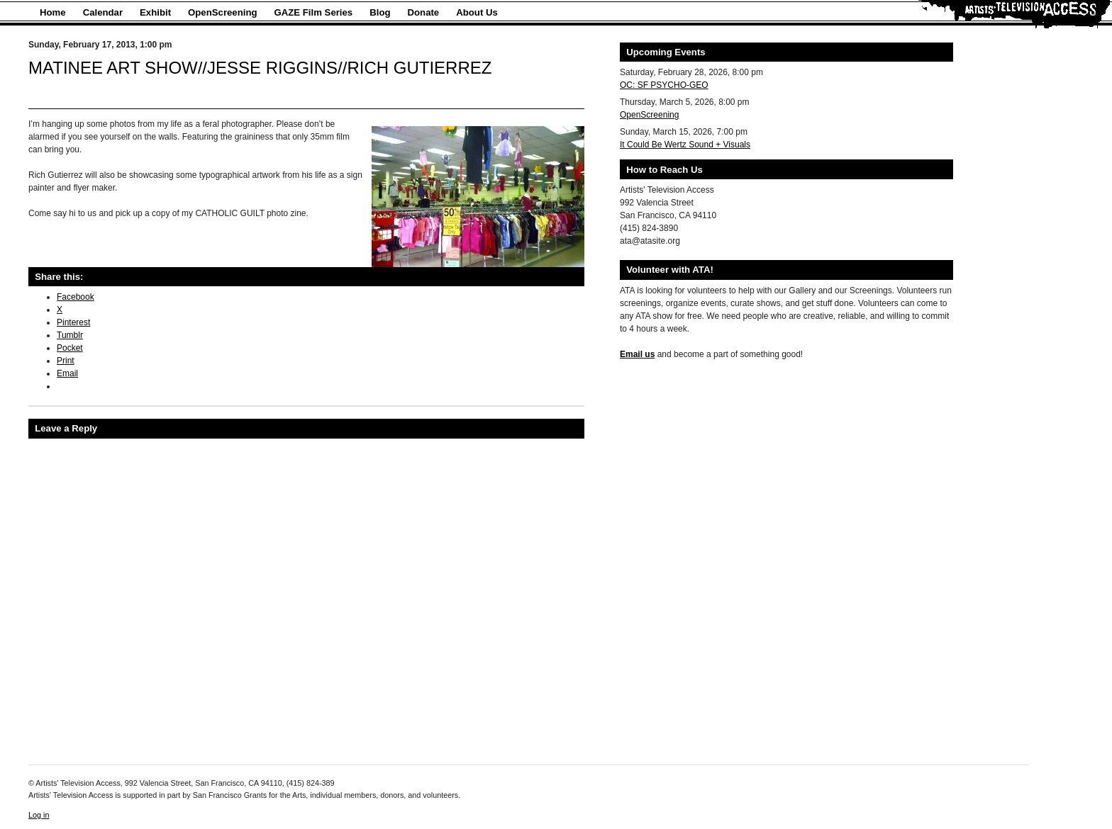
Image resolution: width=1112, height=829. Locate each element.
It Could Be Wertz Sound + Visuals (685, 145)
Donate (424, 12)
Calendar (103, 12)
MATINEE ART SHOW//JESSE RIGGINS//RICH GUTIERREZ (259, 67)
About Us (477, 12)
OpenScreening (222, 12)
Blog (379, 12)
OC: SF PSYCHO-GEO (664, 85)
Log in (38, 815)
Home (53, 12)
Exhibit (155, 12)
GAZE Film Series (313, 12)
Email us (637, 354)
